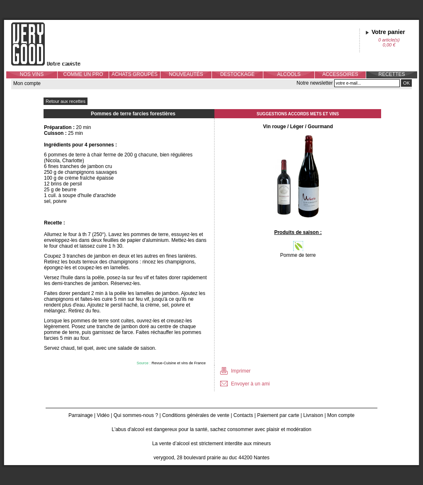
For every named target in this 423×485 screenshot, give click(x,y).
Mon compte (27, 83)
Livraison (313, 415)
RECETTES (391, 74)
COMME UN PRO (83, 74)
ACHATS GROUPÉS (135, 74)
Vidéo (103, 415)
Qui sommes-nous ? (136, 415)
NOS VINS (32, 74)
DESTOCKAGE (237, 74)
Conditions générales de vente (195, 415)
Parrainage (80, 415)
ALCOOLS (289, 74)
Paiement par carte (278, 415)
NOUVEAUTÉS (186, 74)
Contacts (243, 415)
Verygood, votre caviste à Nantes (52, 44)
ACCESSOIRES (340, 74)
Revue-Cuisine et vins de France (178, 363)
